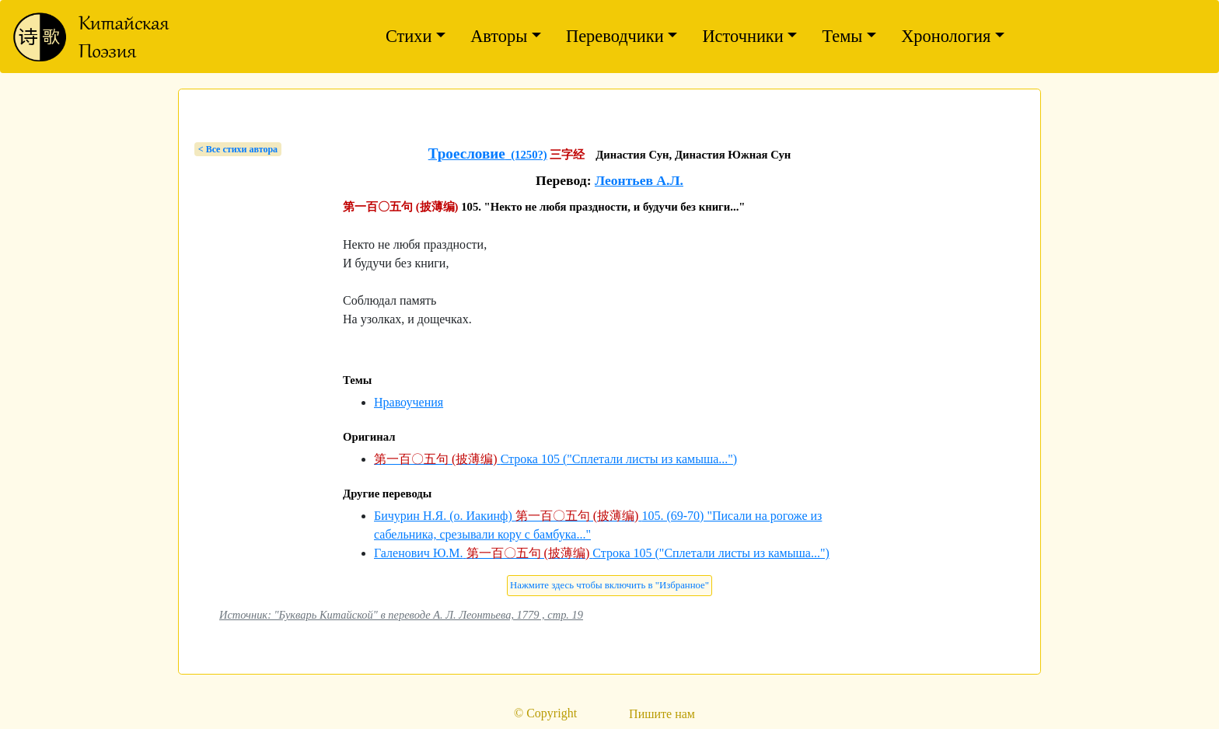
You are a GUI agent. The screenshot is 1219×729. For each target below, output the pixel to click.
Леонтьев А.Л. (639, 180)
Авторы (498, 36)
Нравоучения (408, 402)
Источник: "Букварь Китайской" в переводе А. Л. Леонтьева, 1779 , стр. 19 (401, 615)
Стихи (409, 36)
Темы (842, 36)
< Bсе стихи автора (238, 149)
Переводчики (615, 36)
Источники (742, 36)
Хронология (945, 36)
